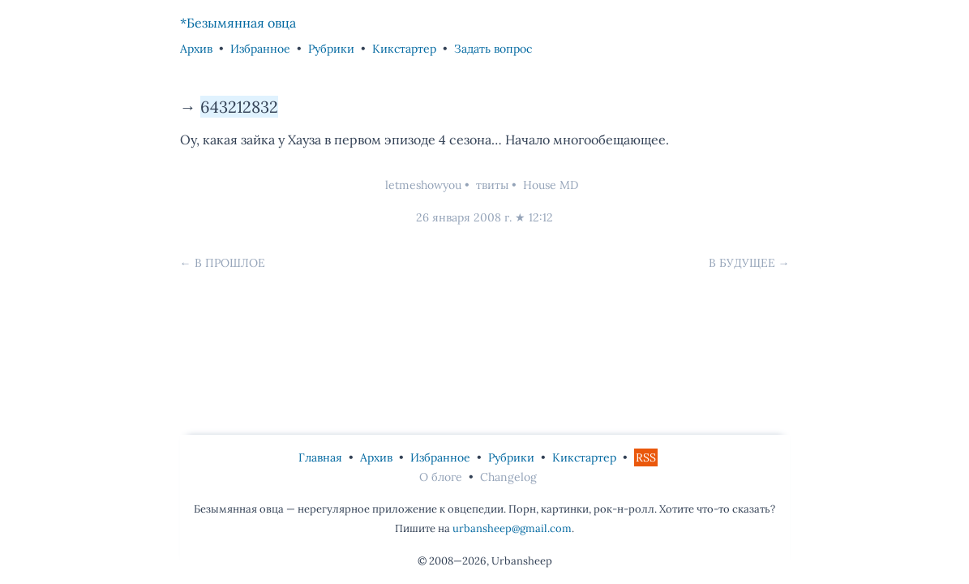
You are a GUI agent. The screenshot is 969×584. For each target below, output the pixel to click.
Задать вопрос (493, 48)
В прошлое (230, 263)
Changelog (508, 477)
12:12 (541, 217)
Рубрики (331, 48)
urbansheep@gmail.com (512, 528)
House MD (550, 185)
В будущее (742, 263)
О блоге (440, 477)
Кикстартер (404, 48)
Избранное (260, 48)
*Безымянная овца (238, 23)
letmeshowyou (423, 185)
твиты (492, 185)
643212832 (239, 107)
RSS (646, 457)
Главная (320, 457)
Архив (196, 48)
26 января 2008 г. (464, 217)
